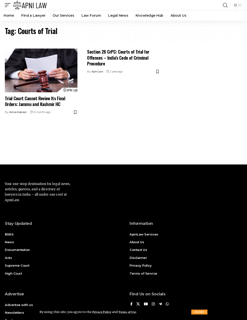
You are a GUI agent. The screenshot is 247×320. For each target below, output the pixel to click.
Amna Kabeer (18, 112)
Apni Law (97, 71)
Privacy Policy (103, 312)
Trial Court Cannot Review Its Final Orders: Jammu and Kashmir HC (35, 101)
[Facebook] (131, 304)
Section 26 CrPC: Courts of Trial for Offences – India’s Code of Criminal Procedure (118, 57)
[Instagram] (154, 304)
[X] (138, 304)
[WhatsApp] (168, 304)
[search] (225, 5)
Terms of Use (132, 312)
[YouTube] (146, 304)
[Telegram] (161, 304)
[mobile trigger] (9, 5)
